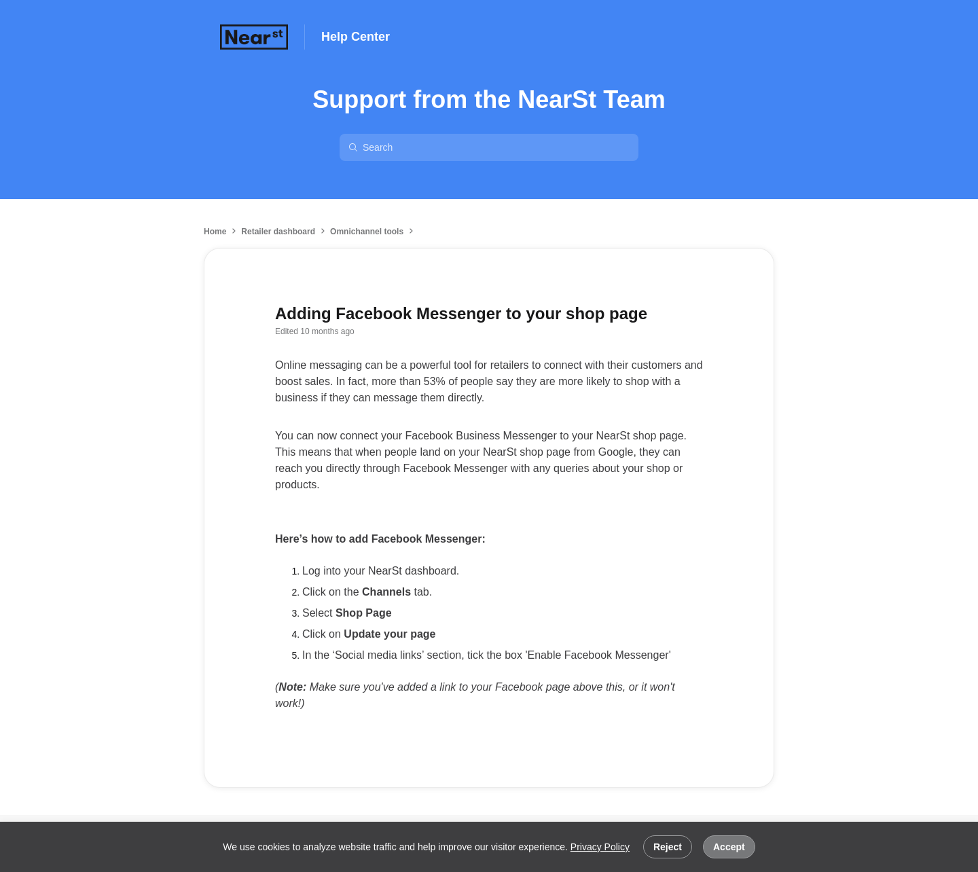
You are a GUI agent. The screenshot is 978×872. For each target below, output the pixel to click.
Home (215, 231)
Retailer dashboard (278, 231)
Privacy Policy (600, 846)
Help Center (355, 36)
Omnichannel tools (366, 231)
